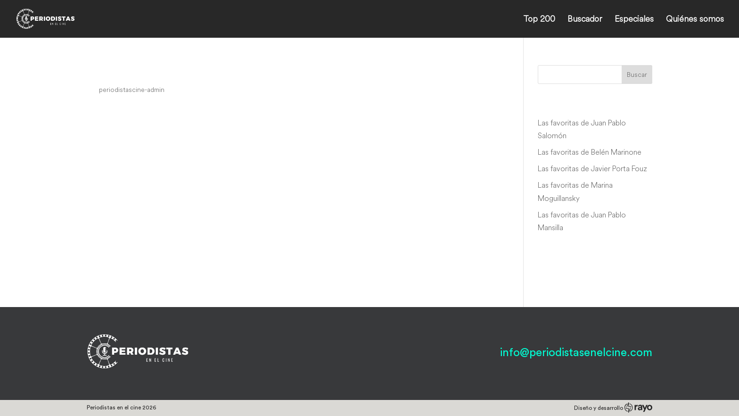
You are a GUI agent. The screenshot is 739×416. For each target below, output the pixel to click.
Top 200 (539, 20)
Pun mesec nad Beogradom (167, 72)
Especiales (634, 20)
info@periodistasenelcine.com (576, 352)
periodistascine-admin (131, 89)
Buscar (637, 74)
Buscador (584, 20)
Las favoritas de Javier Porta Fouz (592, 168)
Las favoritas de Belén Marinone (589, 152)
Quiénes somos (695, 20)
